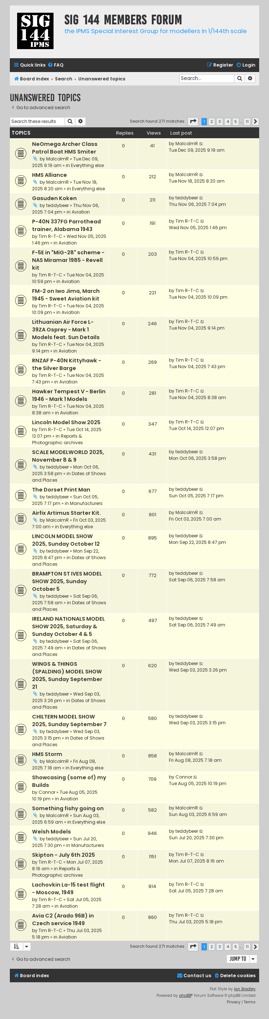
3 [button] (219, 121)
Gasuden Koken (54, 198)
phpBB (185, 995)
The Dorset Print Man (61, 489)
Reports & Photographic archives (57, 439)
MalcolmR (57, 159)
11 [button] (247, 121)
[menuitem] (55, 65)
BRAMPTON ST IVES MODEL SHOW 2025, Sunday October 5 (67, 581)
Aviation (81, 212)
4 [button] (227, 121)
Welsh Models (51, 831)
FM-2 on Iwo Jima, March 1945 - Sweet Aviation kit (66, 294)
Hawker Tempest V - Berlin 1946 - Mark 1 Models (69, 395)
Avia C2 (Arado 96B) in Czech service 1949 (63, 919)
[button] (192, 121)
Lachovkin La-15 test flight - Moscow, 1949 (68, 888)
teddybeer (57, 205)
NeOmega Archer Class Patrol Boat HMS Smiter (65, 147)
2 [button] (211, 121)
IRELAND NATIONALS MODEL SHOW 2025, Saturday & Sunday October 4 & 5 (68, 626)
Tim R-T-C (50, 236)
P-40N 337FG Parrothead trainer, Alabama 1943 (66, 225)
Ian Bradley (245, 989)
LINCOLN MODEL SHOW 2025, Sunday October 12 (66, 540)
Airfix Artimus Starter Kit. (66, 513)
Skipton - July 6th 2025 (63, 855)
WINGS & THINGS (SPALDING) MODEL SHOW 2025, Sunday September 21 (67, 675)
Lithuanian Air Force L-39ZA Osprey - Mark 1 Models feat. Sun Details (66, 329)
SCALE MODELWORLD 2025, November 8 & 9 (68, 456)
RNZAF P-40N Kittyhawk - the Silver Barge (66, 364)
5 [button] (235, 121)
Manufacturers (86, 503)
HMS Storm (47, 754)
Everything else (87, 165)
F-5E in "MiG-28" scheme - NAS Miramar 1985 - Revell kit (68, 260)
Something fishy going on (68, 808)
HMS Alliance (49, 175)
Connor (47, 792)
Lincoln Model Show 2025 (66, 422)
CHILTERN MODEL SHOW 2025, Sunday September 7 (69, 720)
